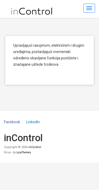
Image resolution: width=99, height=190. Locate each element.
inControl (35, 147)
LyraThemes (23, 152)
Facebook (12, 122)
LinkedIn (33, 122)
